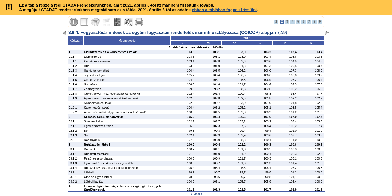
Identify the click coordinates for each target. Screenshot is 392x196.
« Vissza (196, 193)
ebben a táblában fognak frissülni (224, 9)
